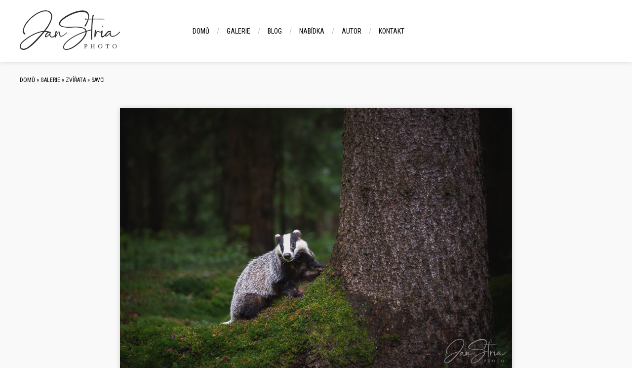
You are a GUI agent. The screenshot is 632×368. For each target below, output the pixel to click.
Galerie (238, 31)
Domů (201, 31)
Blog (275, 31)
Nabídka (311, 31)
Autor (351, 31)
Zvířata (76, 80)
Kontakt (391, 31)
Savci (98, 80)
